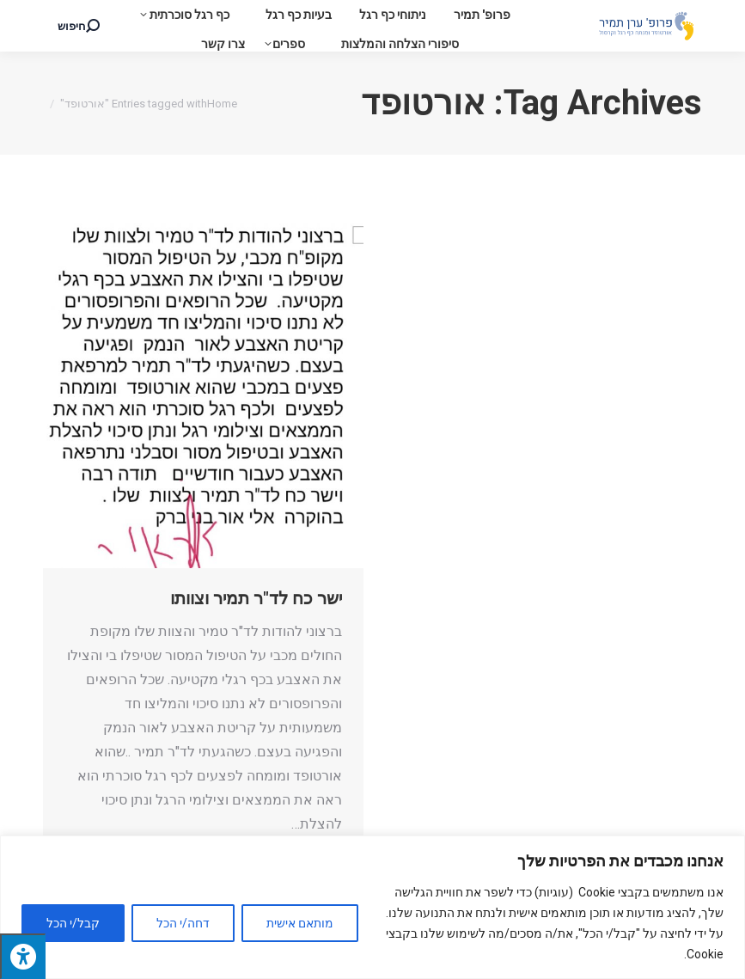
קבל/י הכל (73, 923)
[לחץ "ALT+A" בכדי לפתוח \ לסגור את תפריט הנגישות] (23, 956)
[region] (372, 907)
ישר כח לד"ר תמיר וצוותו (256, 598)
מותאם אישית (299, 923)
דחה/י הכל (183, 923)
